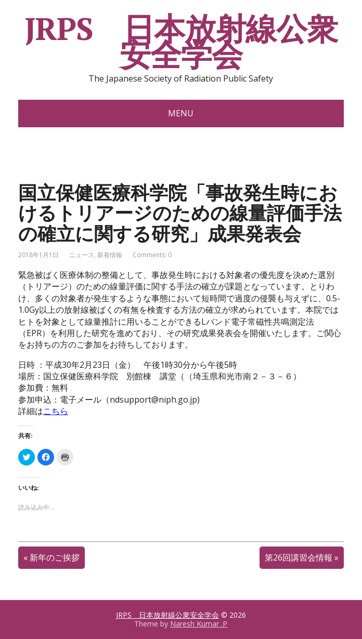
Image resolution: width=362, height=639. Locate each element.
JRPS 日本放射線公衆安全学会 (181, 42)
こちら (55, 411)
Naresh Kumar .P (198, 624)
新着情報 (109, 254)
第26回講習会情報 (298, 557)
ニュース (81, 254)
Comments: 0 (152, 254)
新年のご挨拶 (55, 557)
